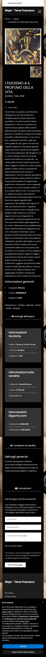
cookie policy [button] (24, 621)
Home (7, 19)
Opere (16, 19)
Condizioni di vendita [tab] (23, 445)
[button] (43, 602)
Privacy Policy (10, 596)
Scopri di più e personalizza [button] (23, 652)
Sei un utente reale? (13, 546)
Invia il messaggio (15, 565)
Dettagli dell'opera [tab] (23, 316)
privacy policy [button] (7, 612)
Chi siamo (9, 593)
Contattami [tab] (23, 488)
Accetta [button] (23, 646)
